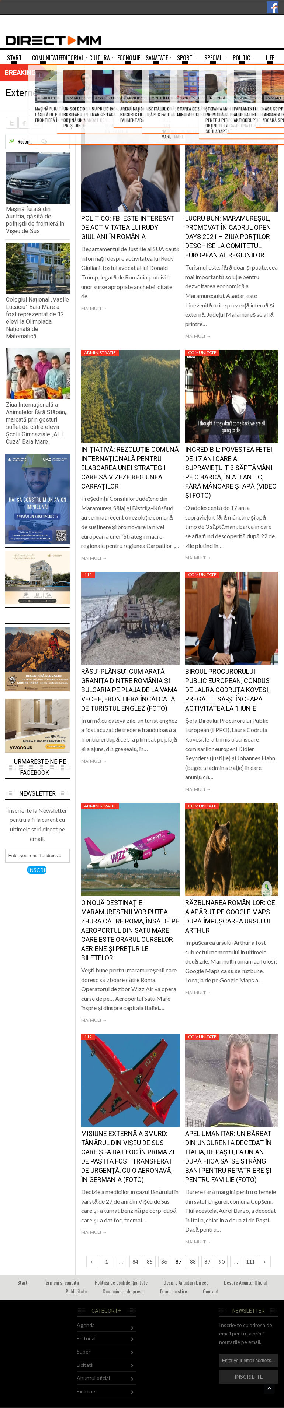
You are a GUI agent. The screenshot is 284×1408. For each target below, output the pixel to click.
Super (83, 1351)
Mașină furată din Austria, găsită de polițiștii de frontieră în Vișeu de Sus (35, 220)
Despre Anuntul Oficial (245, 1282)
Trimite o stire (173, 1291)
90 (222, 1262)
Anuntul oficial (93, 1378)
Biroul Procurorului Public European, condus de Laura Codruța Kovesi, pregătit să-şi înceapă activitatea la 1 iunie (227, 690)
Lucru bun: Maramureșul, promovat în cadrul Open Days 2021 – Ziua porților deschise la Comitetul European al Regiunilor (228, 236)
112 (88, 574)
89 (207, 1262)
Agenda (86, 1325)
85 (150, 1262)
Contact (210, 1291)
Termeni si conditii (61, 1282)
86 (164, 1262)
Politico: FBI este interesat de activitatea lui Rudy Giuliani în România (127, 227)
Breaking (20, 73)
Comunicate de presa (123, 1291)
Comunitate (98, 121)
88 (193, 1262)
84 (135, 1262)
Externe (86, 1391)
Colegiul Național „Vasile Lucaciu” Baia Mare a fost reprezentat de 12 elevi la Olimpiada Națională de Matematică (37, 318)
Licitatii (85, 1365)
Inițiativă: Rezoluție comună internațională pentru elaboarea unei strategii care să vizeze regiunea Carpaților (130, 468)
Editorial (86, 1338)
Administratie (100, 352)
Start (22, 1282)
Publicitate (76, 1291)
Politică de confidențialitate (121, 1282)
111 (250, 1262)
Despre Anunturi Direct (185, 1282)
